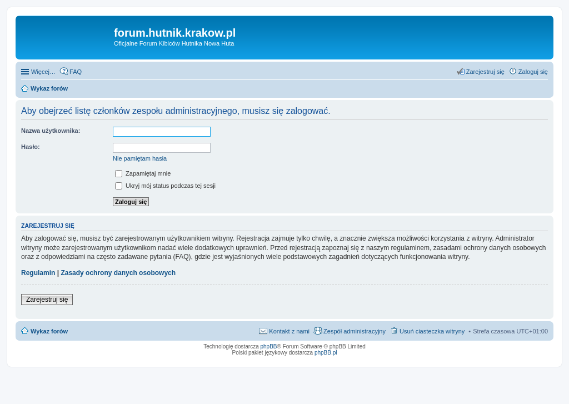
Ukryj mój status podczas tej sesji (165, 185)
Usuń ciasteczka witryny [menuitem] (432, 331)
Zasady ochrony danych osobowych (118, 273)
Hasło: (30, 146)
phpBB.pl (326, 353)
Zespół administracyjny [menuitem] (354, 331)
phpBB (269, 346)
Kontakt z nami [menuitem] (289, 331)
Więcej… (43, 71)
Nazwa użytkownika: (50, 130)
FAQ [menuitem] (75, 71)
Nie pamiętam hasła (140, 158)
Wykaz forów (49, 331)
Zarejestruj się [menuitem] (485, 71)
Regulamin (38, 273)
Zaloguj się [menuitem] (533, 71)
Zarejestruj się (47, 299)
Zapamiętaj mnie (143, 173)
